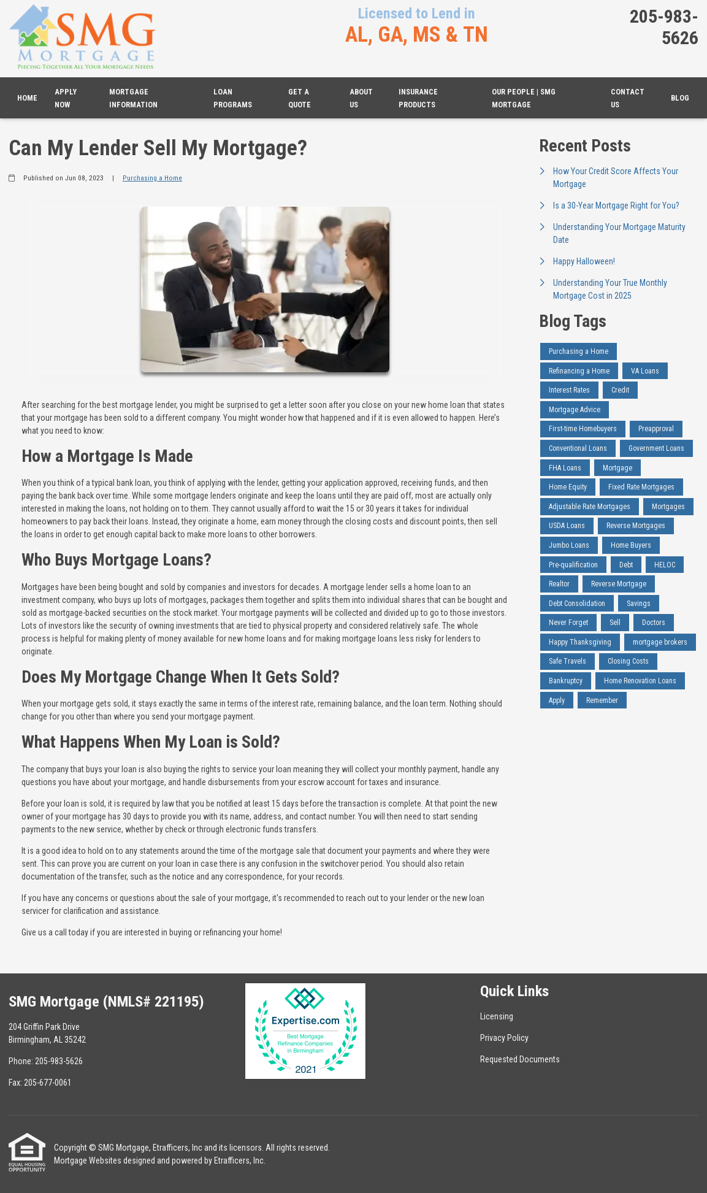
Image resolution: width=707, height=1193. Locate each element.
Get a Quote (299, 98)
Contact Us (627, 98)
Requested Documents (520, 1059)
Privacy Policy (504, 1038)
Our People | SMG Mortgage (524, 98)
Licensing (496, 1016)
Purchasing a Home (152, 178)
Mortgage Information (133, 98)
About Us (361, 98)
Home (27, 97)
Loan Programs (232, 98)
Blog (680, 97)
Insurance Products (418, 98)
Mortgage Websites (87, 1160)
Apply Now (66, 98)
